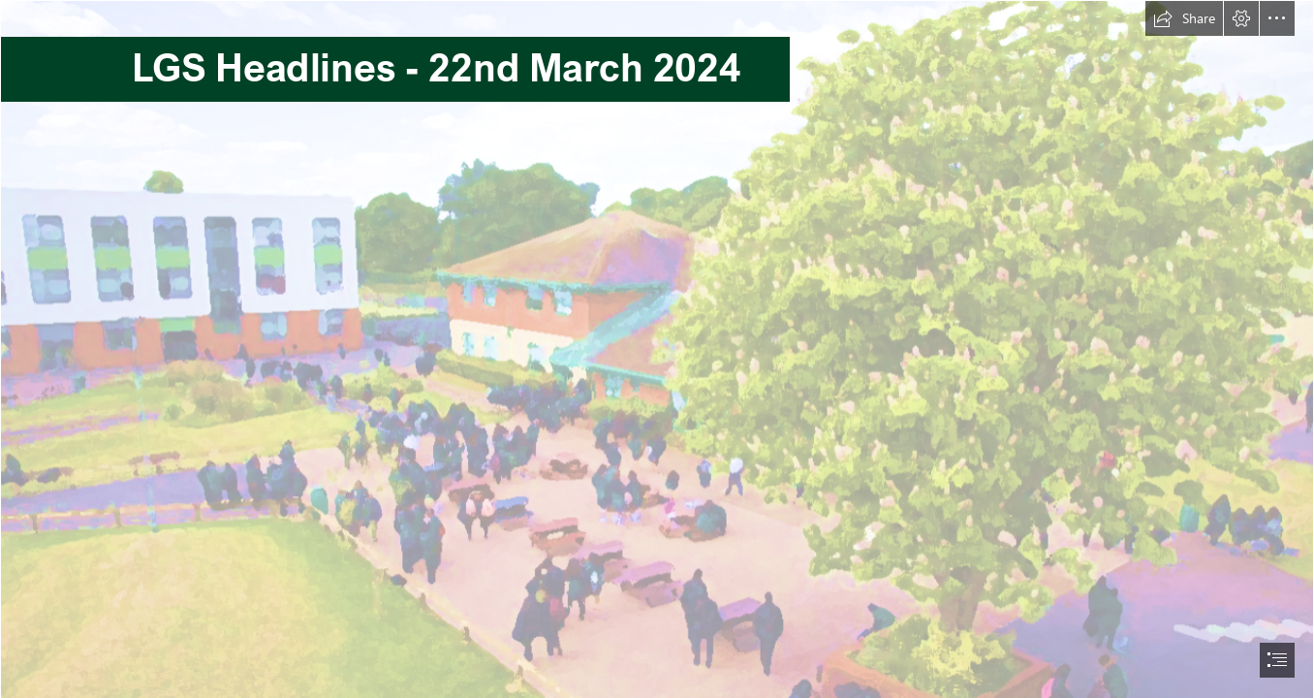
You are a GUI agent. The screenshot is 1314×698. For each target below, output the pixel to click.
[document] (657, 349)
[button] (1184, 18)
